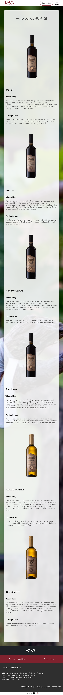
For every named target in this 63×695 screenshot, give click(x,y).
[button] (57, 2)
